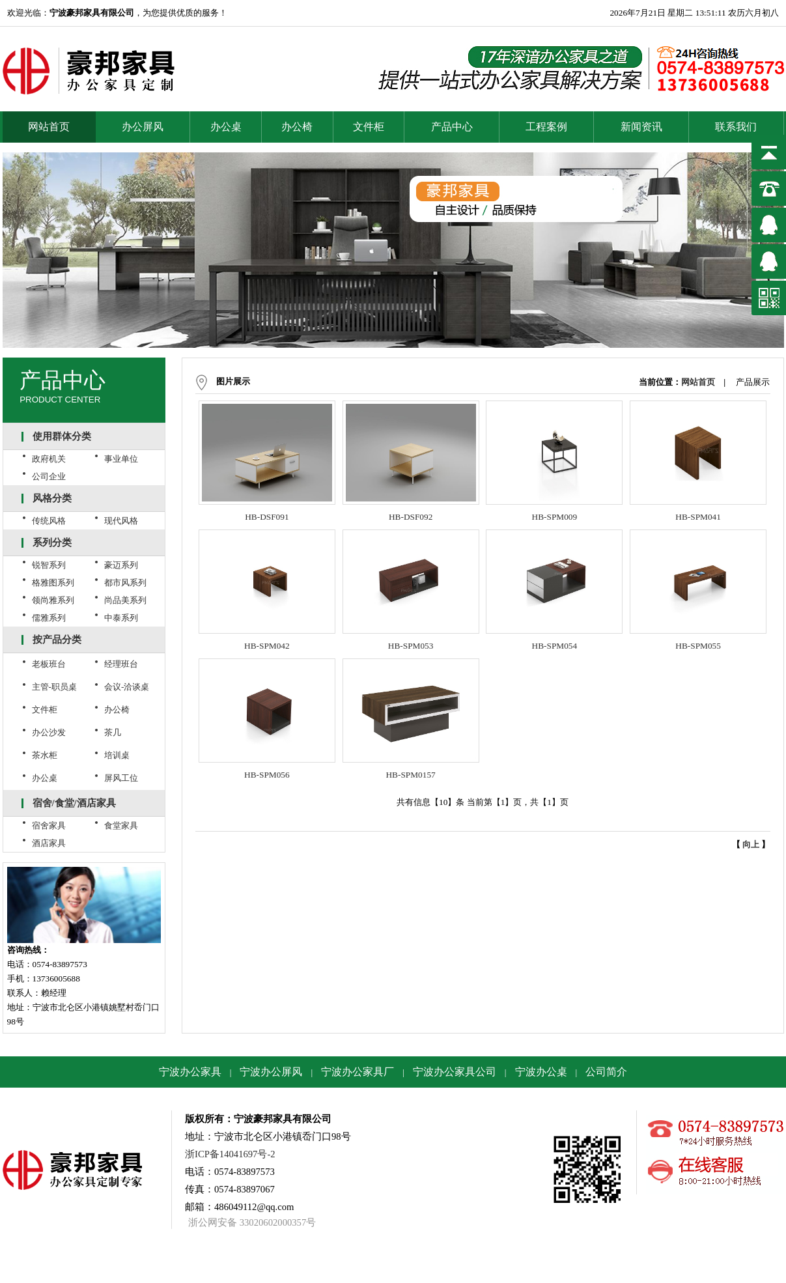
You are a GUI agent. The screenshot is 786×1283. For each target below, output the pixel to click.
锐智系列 (49, 565)
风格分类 (52, 498)
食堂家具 (121, 825)
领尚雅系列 (53, 600)
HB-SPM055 (698, 646)
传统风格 (49, 521)
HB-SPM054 (555, 646)
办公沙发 (49, 732)
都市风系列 (125, 582)
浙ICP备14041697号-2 (230, 1154)
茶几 (112, 732)
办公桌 (226, 126)
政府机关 (49, 459)
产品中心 (452, 126)
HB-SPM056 (267, 775)
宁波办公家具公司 (454, 1071)
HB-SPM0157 (410, 775)
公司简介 (606, 1071)
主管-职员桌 (54, 687)
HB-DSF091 (266, 517)
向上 (750, 844)
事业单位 (121, 459)
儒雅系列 (49, 618)
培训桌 (117, 755)
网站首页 (49, 126)
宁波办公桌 (541, 1071)
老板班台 (49, 664)
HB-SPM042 (267, 646)
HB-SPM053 (411, 646)
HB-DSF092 (410, 517)
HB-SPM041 (698, 517)
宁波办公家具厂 (357, 1071)
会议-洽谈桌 (126, 687)
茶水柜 (44, 755)
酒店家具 (49, 843)
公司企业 (49, 476)
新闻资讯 (641, 126)
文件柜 (368, 126)
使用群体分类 (62, 436)
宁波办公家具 (190, 1071)
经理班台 (121, 664)
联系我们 (736, 126)
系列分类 (52, 542)
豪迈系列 (121, 565)
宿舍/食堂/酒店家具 (74, 803)
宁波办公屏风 (271, 1071)
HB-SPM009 (555, 517)
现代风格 (121, 521)
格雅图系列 (53, 582)
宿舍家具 (49, 825)
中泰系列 (121, 618)
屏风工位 (121, 778)
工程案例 (546, 126)
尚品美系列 (125, 600)
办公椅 (297, 126)
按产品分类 (57, 639)
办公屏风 (142, 126)
